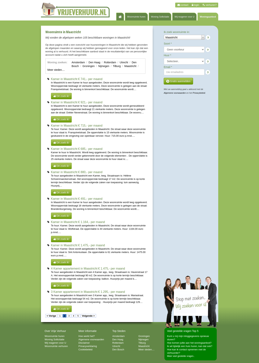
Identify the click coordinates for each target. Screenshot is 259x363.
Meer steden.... (56, 69)
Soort (168, 43)
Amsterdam (78, 62)
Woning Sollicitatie (160, 16)
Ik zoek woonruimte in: (177, 32)
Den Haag (94, 62)
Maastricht (130, 66)
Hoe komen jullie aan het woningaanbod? (189, 342)
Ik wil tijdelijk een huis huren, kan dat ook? (189, 346)
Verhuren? (210, 5)
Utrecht (124, 62)
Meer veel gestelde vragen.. (181, 356)
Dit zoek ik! (61, 96)
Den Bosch (118, 349)
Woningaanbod (208, 16)
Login (195, 5)
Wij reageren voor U (184, 16)
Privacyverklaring (87, 346)
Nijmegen (103, 66)
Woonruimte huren (136, 16)
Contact (182, 5)
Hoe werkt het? (86, 336)
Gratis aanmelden (178, 81)
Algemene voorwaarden (175, 93)
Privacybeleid (199, 93)
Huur (167, 55)
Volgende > (88, 315)
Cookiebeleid (85, 349)
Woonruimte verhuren (56, 346)
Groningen (88, 66)
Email (168, 67)
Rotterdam (110, 62)
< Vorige (51, 315)
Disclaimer (84, 342)
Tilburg (117, 66)
